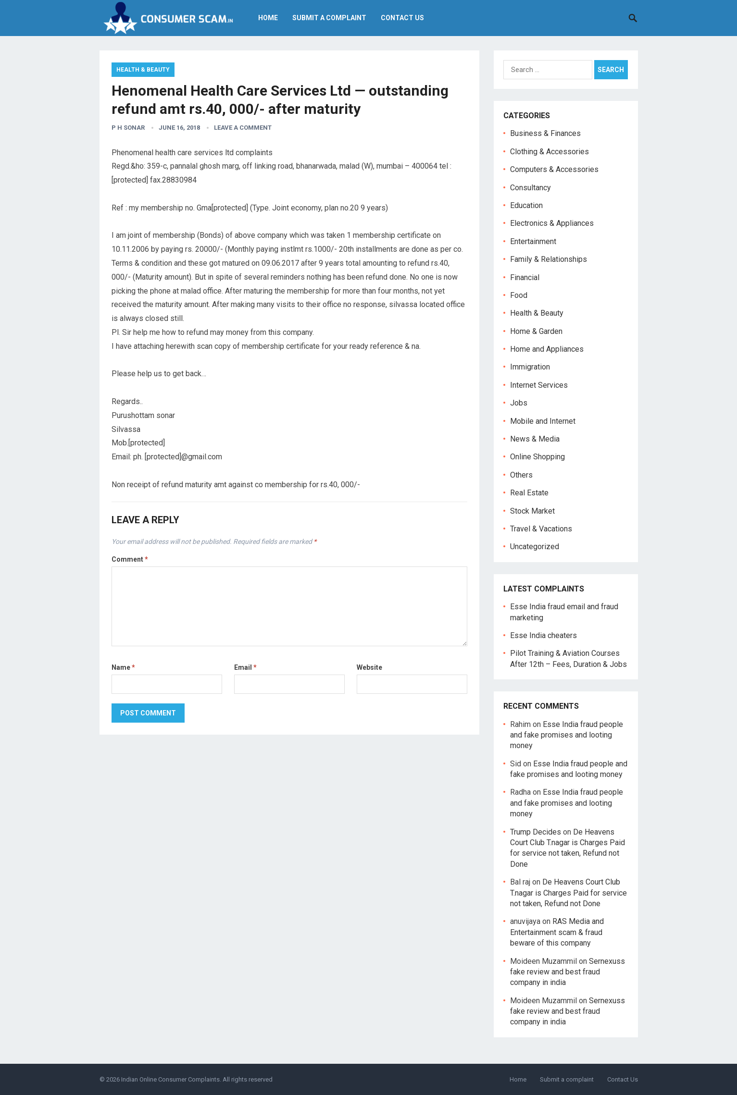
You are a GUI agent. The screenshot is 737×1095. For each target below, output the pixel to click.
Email (245, 667)
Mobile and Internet (542, 421)
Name (123, 667)
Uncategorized (534, 546)
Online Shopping (537, 456)
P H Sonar (128, 127)
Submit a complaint (332, 18)
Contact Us (405, 18)
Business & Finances (545, 133)
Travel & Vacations (541, 528)
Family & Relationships (548, 259)
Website (369, 667)
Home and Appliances (547, 349)
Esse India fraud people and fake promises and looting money (566, 735)
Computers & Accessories (554, 169)
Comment (130, 559)
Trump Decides (535, 832)
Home (271, 18)
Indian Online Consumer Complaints (170, 1079)
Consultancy (530, 187)
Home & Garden (536, 331)
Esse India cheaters (543, 635)
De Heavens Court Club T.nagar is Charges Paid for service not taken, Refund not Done (568, 892)
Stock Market (532, 511)
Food (518, 295)
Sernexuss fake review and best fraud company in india (567, 972)
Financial (524, 277)
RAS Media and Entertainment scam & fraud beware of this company (557, 932)
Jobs (518, 402)
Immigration (530, 366)
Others (521, 475)
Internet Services (539, 385)
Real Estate (529, 492)
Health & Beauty (143, 69)
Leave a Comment (243, 127)
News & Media (535, 438)
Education (526, 205)
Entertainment (533, 241)
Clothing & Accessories (549, 151)
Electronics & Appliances (552, 223)
